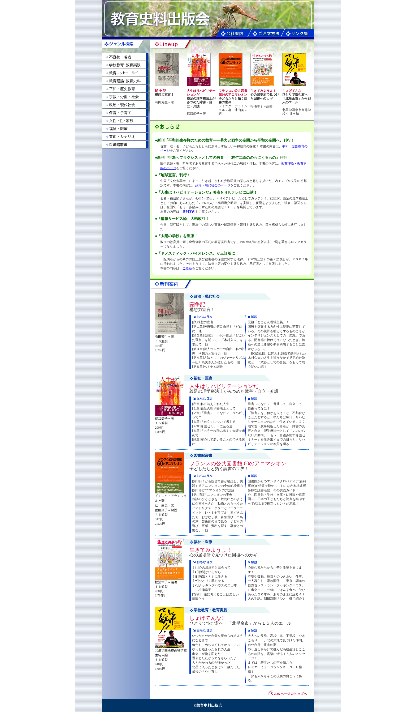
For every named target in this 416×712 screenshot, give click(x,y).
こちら (187, 268)
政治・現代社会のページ (212, 185)
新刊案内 (189, 212)
